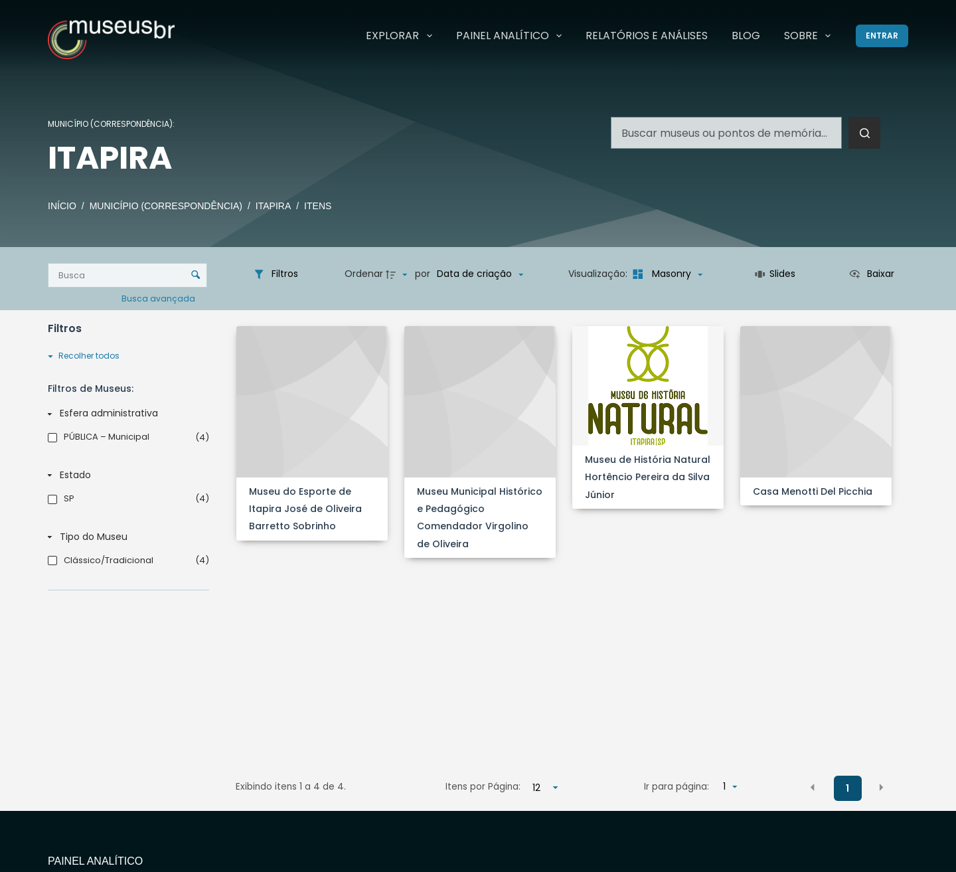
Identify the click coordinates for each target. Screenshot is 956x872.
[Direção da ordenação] (398, 274)
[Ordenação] (480, 274)
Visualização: (599, 273)
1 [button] (847, 788)
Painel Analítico (511, 36)
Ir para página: (676, 786)
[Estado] (125, 475)
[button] (813, 787)
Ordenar (364, 273)
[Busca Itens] (127, 275)
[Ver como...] (871, 274)
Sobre (810, 36)
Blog (746, 35)
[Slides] (775, 274)
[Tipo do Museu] (125, 537)
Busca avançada (159, 298)
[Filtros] (275, 274)
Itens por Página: (482, 786)
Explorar (401, 36)
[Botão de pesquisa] (864, 133)
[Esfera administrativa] (125, 414)
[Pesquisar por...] (726, 133)
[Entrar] (882, 36)
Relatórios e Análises (647, 35)
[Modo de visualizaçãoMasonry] (666, 274)
